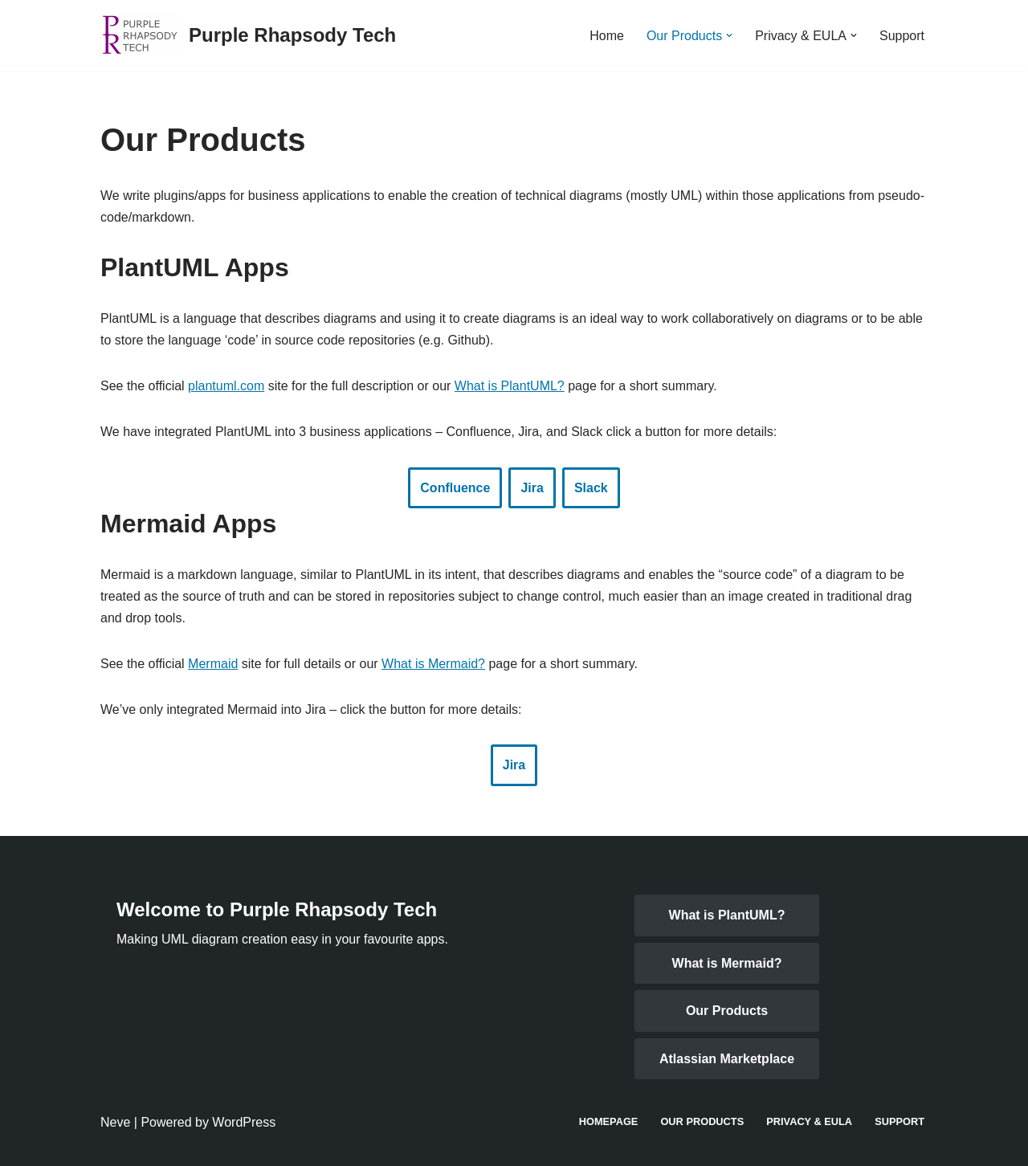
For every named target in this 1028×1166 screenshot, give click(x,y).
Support (901, 36)
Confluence (455, 488)
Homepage (608, 1121)
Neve (115, 1122)
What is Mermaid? (433, 664)
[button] (729, 35)
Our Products (727, 1010)
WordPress (243, 1122)
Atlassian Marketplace (726, 1059)
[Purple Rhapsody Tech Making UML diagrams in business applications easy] (248, 35)
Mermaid (213, 664)
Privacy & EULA (809, 1121)
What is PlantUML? (510, 386)
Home (606, 36)
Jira (531, 488)
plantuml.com (226, 386)
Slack (591, 488)
